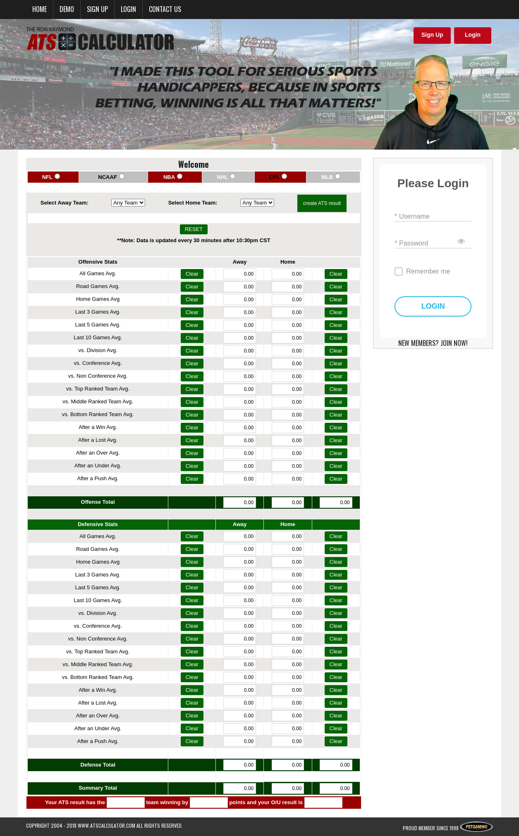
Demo (67, 9)
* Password (411, 242)
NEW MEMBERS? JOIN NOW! (433, 343)
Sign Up (432, 34)
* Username (412, 215)
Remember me (428, 271)
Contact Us (165, 9)
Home (39, 9)
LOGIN (433, 306)
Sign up (97, 9)
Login (128, 9)
